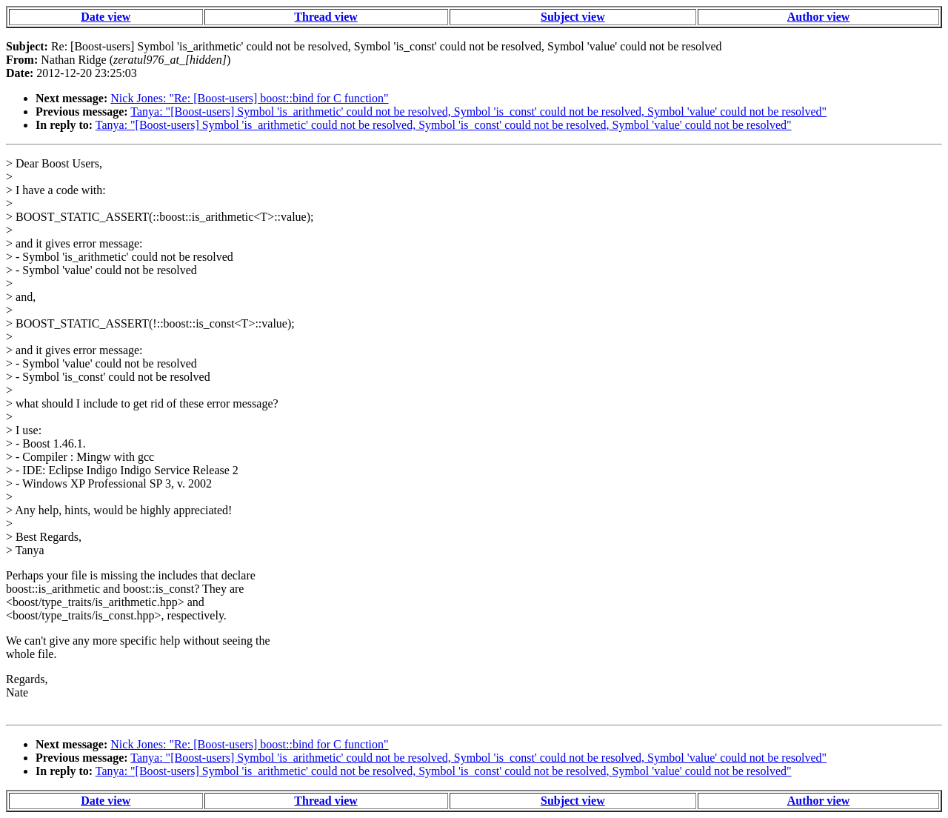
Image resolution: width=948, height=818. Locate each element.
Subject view (573, 16)
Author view (818, 16)
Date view (105, 16)
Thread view (325, 16)
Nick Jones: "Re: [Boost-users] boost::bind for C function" (249, 98)
